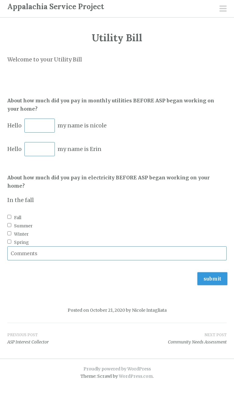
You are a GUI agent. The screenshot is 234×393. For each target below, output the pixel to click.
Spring (21, 242)
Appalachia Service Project (55, 6)
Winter (21, 234)
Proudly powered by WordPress (117, 369)
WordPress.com (136, 376)
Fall (17, 217)
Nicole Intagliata (149, 310)
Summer (23, 226)
